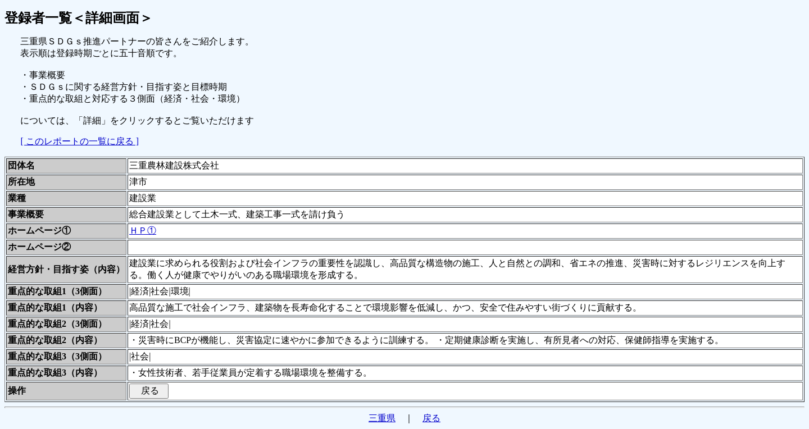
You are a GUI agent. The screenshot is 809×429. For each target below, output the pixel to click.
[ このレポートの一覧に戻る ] (79, 141)
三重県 (382, 418)
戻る (431, 418)
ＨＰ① (142, 230)
